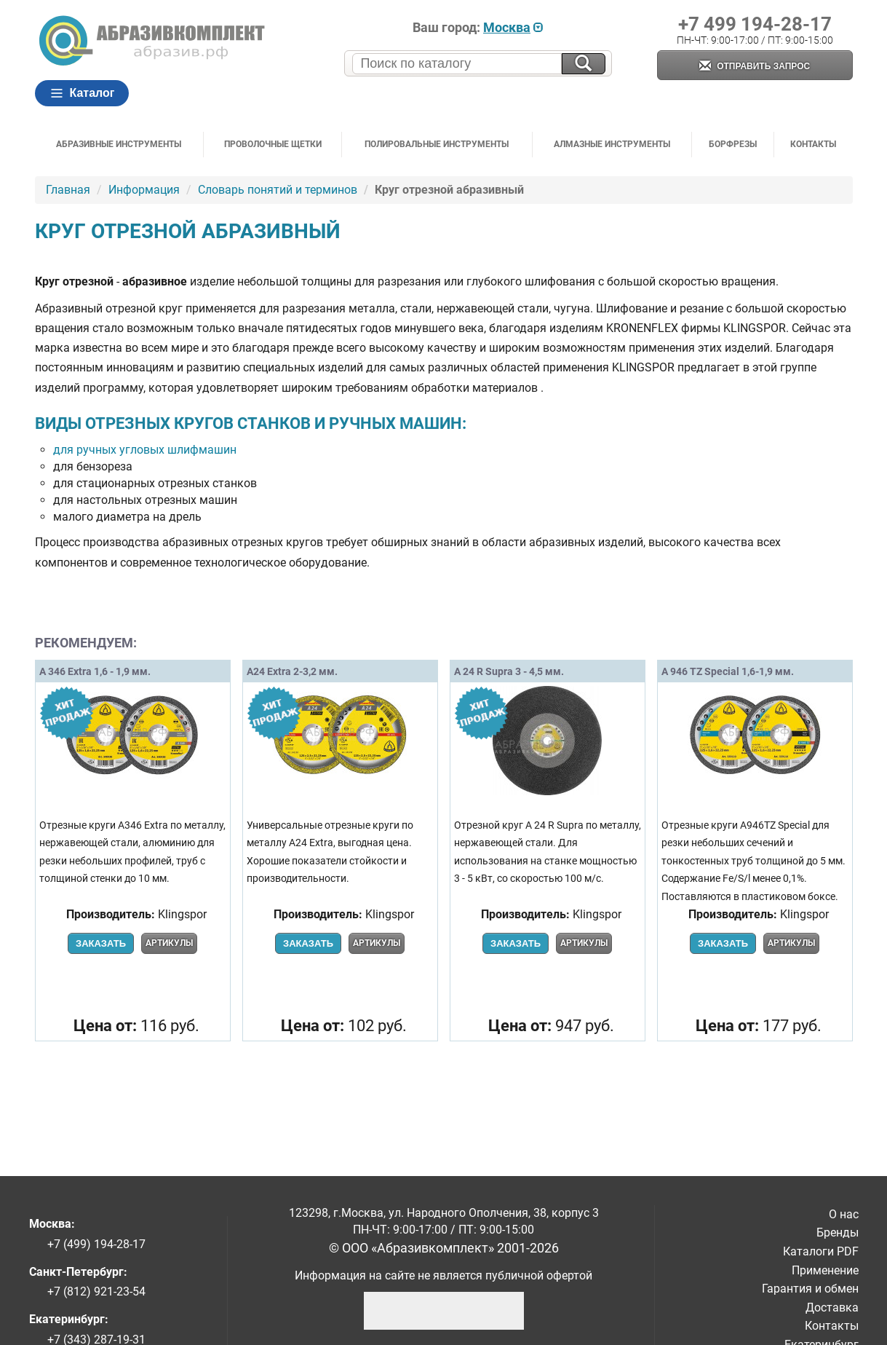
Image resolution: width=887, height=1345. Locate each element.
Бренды (837, 1232)
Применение (825, 1270)
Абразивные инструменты (118, 144)
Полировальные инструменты (437, 144)
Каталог (82, 93)
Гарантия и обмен (810, 1288)
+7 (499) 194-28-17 (96, 1244)
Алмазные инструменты (612, 144)
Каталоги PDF (821, 1251)
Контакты (813, 144)
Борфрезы (733, 144)
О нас (844, 1214)
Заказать (101, 943)
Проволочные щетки (273, 144)
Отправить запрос (754, 66)
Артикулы (169, 943)
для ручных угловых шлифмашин (144, 450)
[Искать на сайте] (583, 63)
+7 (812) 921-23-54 (96, 1291)
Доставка (832, 1307)
